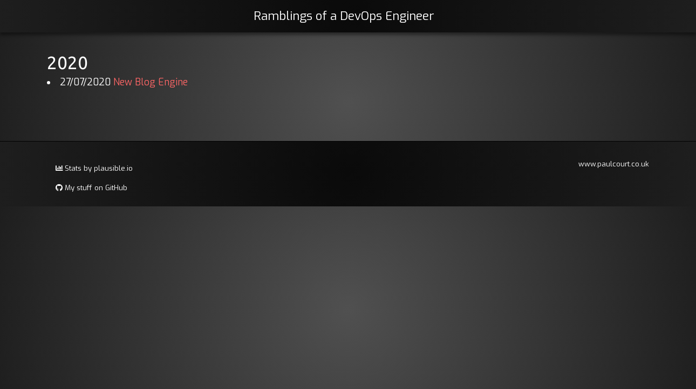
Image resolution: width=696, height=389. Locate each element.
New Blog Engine (150, 82)
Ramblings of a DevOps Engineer (344, 16)
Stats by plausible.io (94, 168)
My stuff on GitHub (91, 187)
